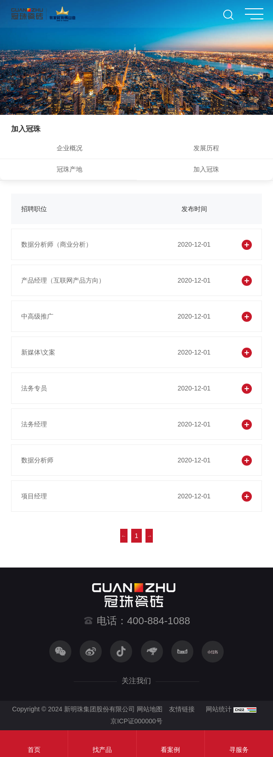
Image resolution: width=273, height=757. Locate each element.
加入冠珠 (206, 169)
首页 (34, 749)
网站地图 (150, 709)
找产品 (102, 749)
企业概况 (69, 148)
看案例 (170, 749)
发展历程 (206, 148)
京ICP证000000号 (136, 721)
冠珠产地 (69, 169)
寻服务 (239, 749)
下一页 (149, 536)
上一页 (124, 536)
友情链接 (182, 709)
